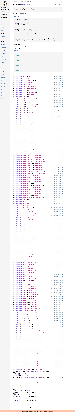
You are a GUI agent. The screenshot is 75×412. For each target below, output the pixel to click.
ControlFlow (3, 36)
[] (62, 4)
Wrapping (30, 82)
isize (24, 108)
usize (24, 145)
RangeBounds (3, 83)
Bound (2, 35)
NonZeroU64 (30, 276)
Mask (42, 377)
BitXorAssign (3, 53)
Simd (42, 371)
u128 (24, 139)
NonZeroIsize (32, 244)
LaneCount (16, 375)
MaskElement (18, 379)
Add (1, 42)
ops (20, 4)
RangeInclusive (3, 25)
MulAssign (3, 77)
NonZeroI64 (30, 227)
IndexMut (2, 74)
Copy (18, 388)
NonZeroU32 (30, 268)
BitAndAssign (3, 47)
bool (24, 76)
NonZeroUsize (32, 292)
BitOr (18, 373)
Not (1, 80)
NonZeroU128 (31, 284)
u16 (24, 120)
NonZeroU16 (30, 260)
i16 (24, 84)
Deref (2, 56)
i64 (24, 96)
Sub (1, 95)
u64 (24, 133)
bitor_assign (3, 11)
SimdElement (18, 374)
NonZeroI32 (30, 219)
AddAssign (3, 44)
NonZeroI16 (30, 211)
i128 (24, 102)
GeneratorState (3, 38)
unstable (57, 76)
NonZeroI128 (31, 236)
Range (2, 21)
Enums (2, 33)
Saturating (30, 80)
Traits (2, 41)
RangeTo (2, 27)
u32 (24, 126)
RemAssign (3, 86)
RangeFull (2, 24)
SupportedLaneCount (25, 375)
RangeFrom (3, 22)
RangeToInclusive (4, 28)
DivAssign (2, 62)
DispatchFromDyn (4, 59)
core (17, 4)
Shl (1, 89)
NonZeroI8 (29, 203)
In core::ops (4, 17)
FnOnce (2, 68)
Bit (28, 388)
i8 (23, 78)
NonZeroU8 (29, 252)
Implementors (4, 14)
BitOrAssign (4, 7)
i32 (24, 90)
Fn (1, 65)
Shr (1, 92)
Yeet (2, 30)
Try (1, 98)
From (28, 390)
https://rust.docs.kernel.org (45, 411)
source (59, 4)
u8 (23, 114)
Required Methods (5, 9)
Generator (3, 71)
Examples (16, 16)
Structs (2, 19)
